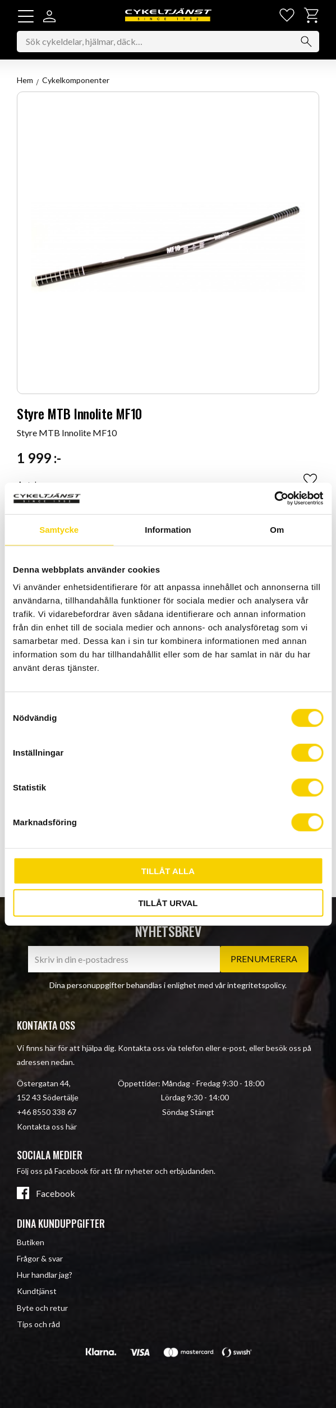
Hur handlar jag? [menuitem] (44, 1274)
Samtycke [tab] (59, 529)
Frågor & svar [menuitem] (40, 1258)
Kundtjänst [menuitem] (37, 1291)
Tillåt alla (168, 871)
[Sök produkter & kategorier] (168, 41)
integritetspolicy (256, 985)
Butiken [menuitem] (30, 1242)
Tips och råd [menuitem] (38, 1324)
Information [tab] (168, 529)
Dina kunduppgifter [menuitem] (61, 1223)
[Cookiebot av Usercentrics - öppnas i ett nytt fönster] (274, 498)
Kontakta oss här (47, 1126)
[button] (25, 16)
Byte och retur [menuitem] (42, 1308)
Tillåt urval (167, 902)
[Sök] (306, 41)
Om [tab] (277, 529)
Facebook (55, 1193)
